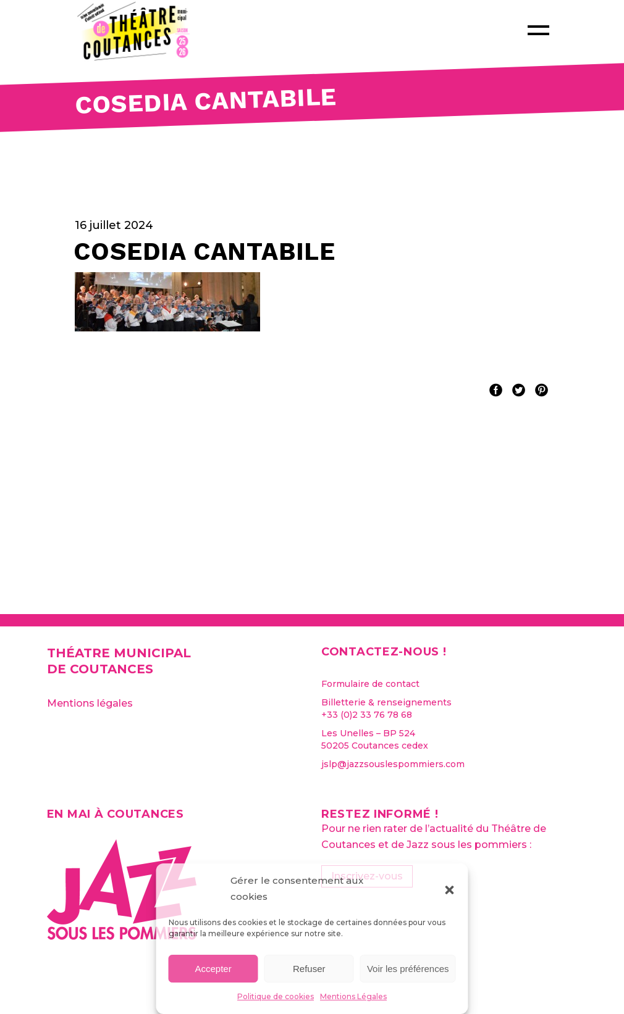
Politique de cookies (275, 996)
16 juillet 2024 (114, 225)
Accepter (213, 968)
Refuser (309, 968)
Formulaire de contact (370, 683)
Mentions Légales (353, 996)
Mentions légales (90, 703)
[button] (450, 889)
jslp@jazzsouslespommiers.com (393, 764)
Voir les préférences (408, 968)
